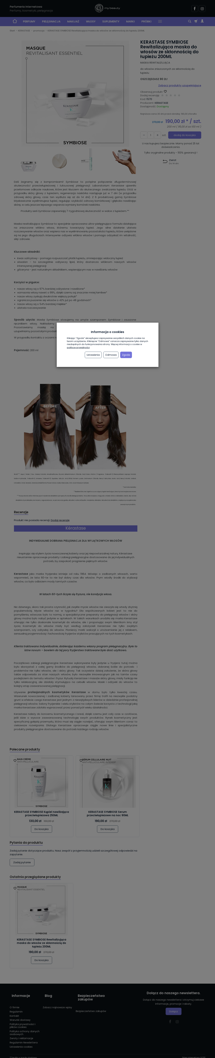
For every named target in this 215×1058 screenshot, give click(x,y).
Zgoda (126, 355)
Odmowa (111, 355)
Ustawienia (93, 355)
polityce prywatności (78, 347)
